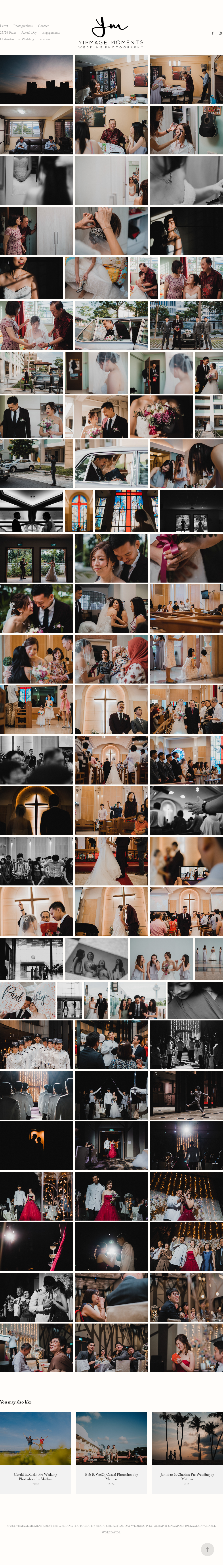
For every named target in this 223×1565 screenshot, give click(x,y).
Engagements (51, 33)
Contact (43, 26)
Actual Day (29, 33)
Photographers (22, 26)
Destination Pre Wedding (17, 40)
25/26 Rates (8, 33)
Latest (4, 26)
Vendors (44, 40)
